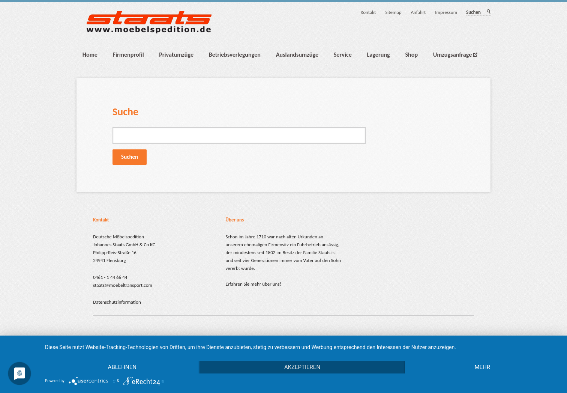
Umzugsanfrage (452, 54)
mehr (482, 367)
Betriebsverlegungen (235, 54)
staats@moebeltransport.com (122, 285)
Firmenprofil (128, 54)
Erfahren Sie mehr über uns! (253, 284)
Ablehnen (122, 367)
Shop (411, 54)
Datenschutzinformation (117, 302)
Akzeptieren (302, 367)
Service (343, 54)
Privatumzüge (176, 54)
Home (90, 54)
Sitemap (393, 12)
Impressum (446, 12)
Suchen (488, 12)
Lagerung (378, 54)
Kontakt (368, 12)
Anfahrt (418, 12)
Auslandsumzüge (297, 54)
